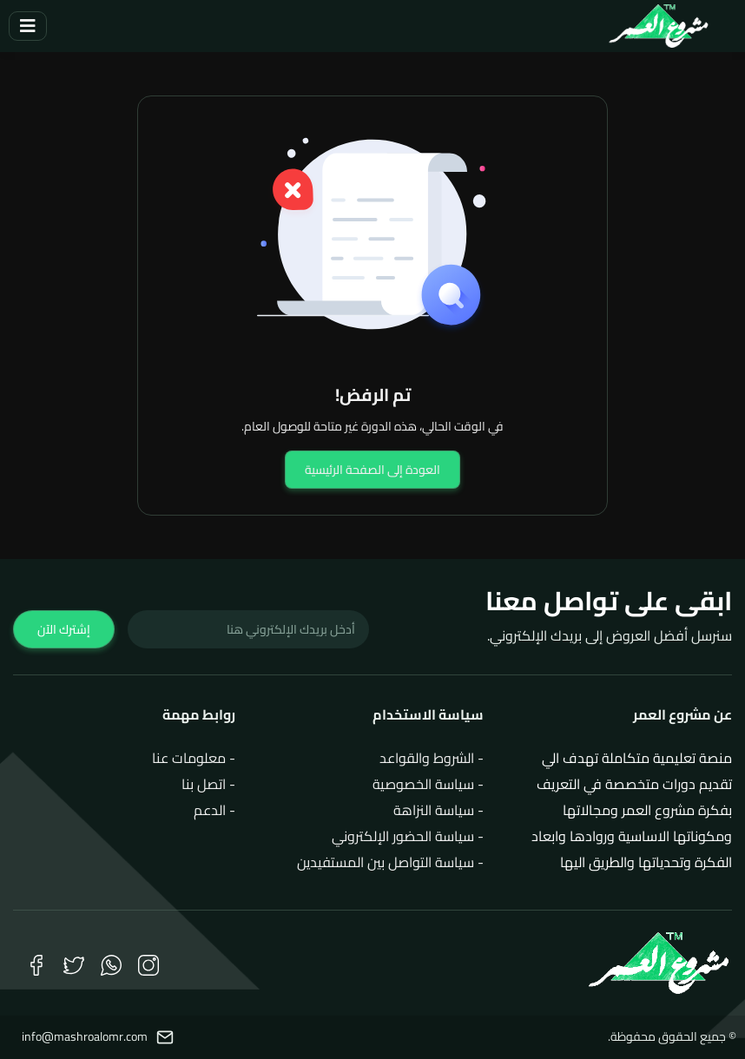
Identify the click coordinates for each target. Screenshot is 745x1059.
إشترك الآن (63, 629)
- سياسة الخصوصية (428, 784)
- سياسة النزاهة (438, 810)
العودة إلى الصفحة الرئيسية (372, 469)
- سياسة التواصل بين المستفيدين (390, 862)
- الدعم (214, 810)
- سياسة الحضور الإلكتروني (408, 836)
